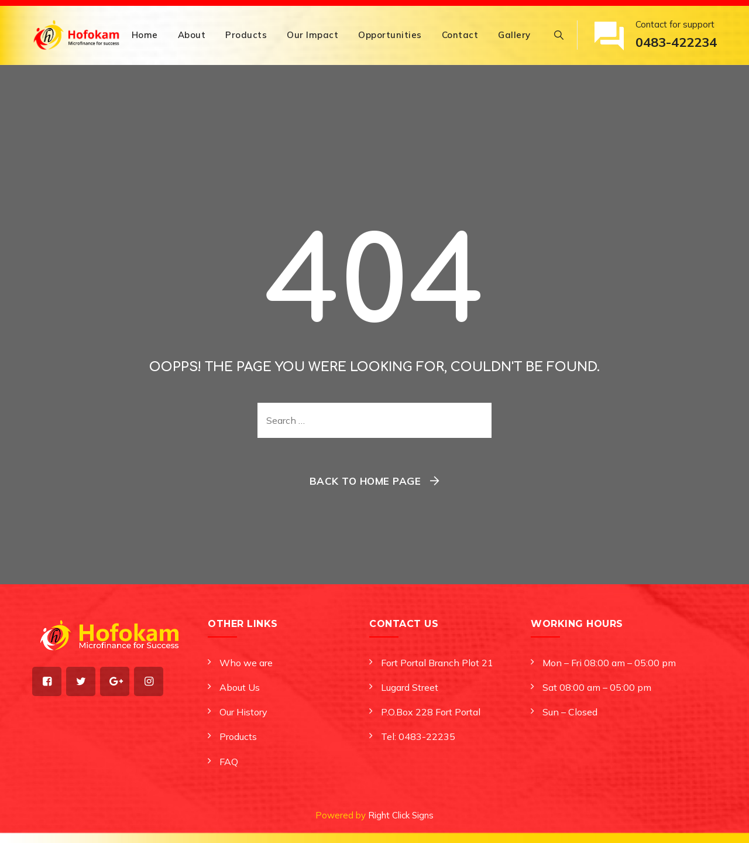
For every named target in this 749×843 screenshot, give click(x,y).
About (192, 34)
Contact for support (676, 36)
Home (145, 34)
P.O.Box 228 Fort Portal (430, 712)
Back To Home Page (365, 481)
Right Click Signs (401, 815)
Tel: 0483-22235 (418, 736)
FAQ (228, 761)
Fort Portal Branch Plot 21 (437, 663)
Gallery (514, 34)
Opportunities (390, 34)
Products (246, 34)
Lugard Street (409, 687)
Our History (243, 712)
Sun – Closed (569, 712)
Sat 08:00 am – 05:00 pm (596, 687)
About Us (239, 687)
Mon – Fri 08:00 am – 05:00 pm (609, 663)
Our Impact (312, 34)
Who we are (246, 663)
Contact (460, 34)
